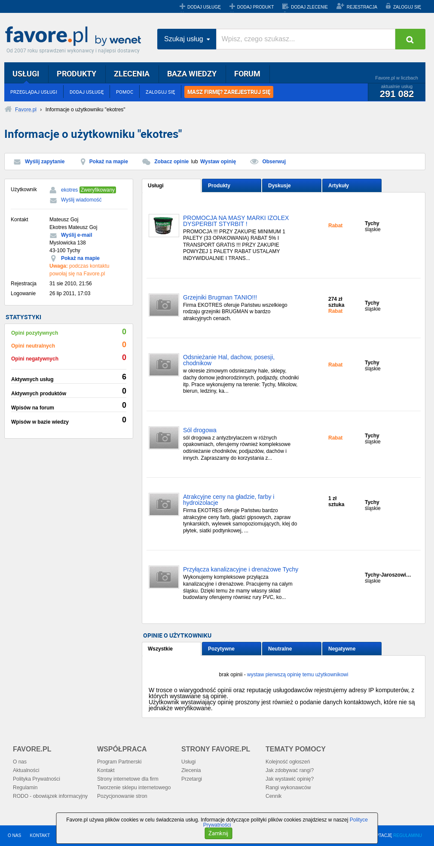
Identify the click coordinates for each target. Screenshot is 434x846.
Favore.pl (75, 36)
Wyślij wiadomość (81, 200)
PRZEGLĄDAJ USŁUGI (33, 92)
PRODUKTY (76, 73)
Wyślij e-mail (76, 235)
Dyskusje (279, 186)
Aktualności (26, 770)
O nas (20, 762)
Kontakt (106, 770)
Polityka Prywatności (36, 779)
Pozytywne (221, 649)
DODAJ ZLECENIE (309, 7)
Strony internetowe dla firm (128, 779)
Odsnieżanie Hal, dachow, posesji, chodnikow (229, 360)
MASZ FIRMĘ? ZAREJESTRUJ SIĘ (228, 92)
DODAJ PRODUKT (255, 7)
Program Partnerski (119, 762)
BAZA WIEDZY (192, 73)
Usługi (156, 186)
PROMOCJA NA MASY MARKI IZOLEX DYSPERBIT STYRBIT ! (236, 221)
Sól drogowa (200, 430)
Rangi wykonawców (288, 788)
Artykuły (338, 186)
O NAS (14, 835)
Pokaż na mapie (108, 162)
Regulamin (25, 788)
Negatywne (341, 649)
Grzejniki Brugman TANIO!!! (220, 297)
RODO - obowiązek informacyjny (50, 796)
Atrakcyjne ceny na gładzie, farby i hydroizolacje (228, 500)
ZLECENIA (132, 73)
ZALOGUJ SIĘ (407, 7)
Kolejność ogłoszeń (288, 762)
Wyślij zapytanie (44, 162)
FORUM (247, 73)
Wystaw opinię (218, 162)
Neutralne (280, 649)
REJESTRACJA (362, 7)
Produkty (219, 186)
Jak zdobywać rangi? (290, 770)
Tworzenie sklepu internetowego (134, 788)
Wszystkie (160, 649)
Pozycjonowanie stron (122, 796)
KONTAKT (40, 835)
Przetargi (191, 779)
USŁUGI (25, 73)
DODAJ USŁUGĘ (204, 7)
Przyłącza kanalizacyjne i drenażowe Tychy (240, 569)
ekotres (69, 190)
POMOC (124, 92)
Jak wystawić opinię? (290, 779)
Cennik (273, 796)
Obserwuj (274, 162)
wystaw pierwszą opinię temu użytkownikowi (297, 675)
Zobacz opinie (171, 162)
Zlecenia (191, 770)
